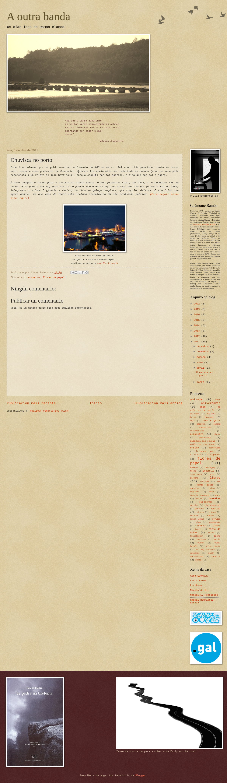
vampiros (201, 539)
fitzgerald (213, 454)
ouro (217, 495)
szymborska (214, 522)
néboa (212, 488)
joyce (212, 474)
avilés (211, 414)
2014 (197, 325)
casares (201, 424)
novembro (203, 351)
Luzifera (196, 585)
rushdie (194, 515)
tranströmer (196, 536)
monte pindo (205, 485)
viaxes (200, 543)
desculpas (205, 437)
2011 (197, 341)
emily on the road (202, 444)
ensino (194, 447)
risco (213, 512)
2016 (197, 314)
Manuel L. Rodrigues (204, 595)
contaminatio (197, 431)
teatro (198, 529)
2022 (197, 303)
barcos (209, 417)
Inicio (95, 403)
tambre (216, 526)
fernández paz (205, 451)
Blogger (140, 775)
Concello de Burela (107, 263)
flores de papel (54, 277)
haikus (194, 467)
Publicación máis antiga (159, 403)
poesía (199, 508)
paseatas (214, 498)
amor (217, 400)
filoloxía (195, 455)
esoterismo (214, 448)
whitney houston (205, 550)
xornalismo (196, 556)
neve (211, 492)
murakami (195, 488)
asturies (194, 414)
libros (215, 477)
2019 (197, 309)
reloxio (199, 512)
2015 (197, 320)
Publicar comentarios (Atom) (50, 410)
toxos (211, 533)
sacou (210, 515)
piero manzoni (212, 505)
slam (198, 522)
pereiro (194, 505)
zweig (198, 560)
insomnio (208, 470)
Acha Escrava (199, 575)
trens (217, 536)
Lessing (194, 478)
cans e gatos (211, 420)
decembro (203, 346)
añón (202, 407)
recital (215, 508)
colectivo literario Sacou (204, 224)
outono (199, 498)
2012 (197, 336)
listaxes (204, 481)
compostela (205, 427)
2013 (197, 330)
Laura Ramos (198, 580)
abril (201, 368)
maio (200, 362)
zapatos (215, 556)
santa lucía (197, 519)
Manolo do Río (199, 590)
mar (218, 481)
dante (217, 434)
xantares (194, 553)
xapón (211, 553)
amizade (196, 399)
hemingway (210, 467)
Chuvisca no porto (204, 374)
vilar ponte (213, 546)
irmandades (196, 474)
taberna (200, 525)
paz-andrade (205, 502)
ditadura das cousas (202, 441)
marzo (201, 382)
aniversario (210, 403)
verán (217, 539)
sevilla (216, 519)
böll (192, 421)
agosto (202, 357)
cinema (216, 424)
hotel (193, 471)
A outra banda (38, 16)
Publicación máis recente (31, 403)
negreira (194, 492)
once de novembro (199, 495)
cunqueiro (33, 277)
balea (193, 417)
